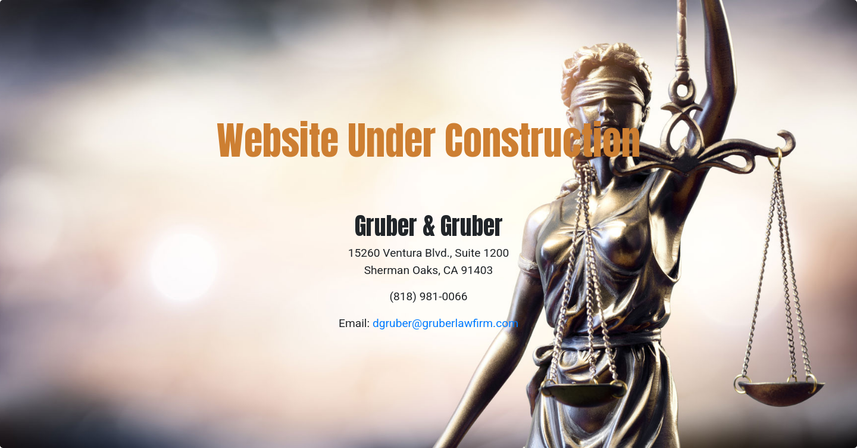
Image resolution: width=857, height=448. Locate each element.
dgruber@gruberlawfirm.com (445, 323)
